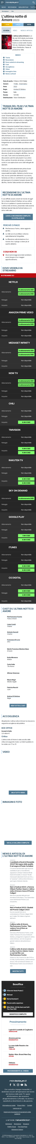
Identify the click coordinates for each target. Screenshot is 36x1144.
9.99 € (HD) (26, 540)
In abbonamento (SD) (26, 290)
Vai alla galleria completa (18, 843)
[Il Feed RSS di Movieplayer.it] (26, 1085)
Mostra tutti (18, 971)
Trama (7, 58)
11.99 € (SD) (26, 449)
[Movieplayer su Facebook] (10, 1085)
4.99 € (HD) (26, 595)
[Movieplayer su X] (14, 1085)
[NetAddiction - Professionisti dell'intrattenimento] (22, 1120)
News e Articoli (27, 30)
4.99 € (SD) (26, 591)
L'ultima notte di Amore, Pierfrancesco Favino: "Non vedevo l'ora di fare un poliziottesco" (20, 927)
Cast (7, 64)
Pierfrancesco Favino (14, 617)
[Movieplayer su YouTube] (22, 1085)
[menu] (2, 2)
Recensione (9, 60)
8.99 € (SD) (26, 479)
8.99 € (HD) (26, 422)
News (4, 7)
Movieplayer (5, 11)
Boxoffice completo (18, 1014)
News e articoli (10, 74)
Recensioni (12, 7)
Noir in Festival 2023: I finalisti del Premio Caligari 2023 (21, 908)
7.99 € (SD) (26, 536)
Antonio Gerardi (12, 632)
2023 (15, 86)
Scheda (6, 30)
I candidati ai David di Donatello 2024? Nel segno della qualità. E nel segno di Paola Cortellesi (22, 864)
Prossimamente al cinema (18, 1071)
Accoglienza (9, 67)
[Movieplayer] (18, 1081)
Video (15, 30)
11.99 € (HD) (26, 453)
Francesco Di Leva (13, 640)
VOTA (29, 24)
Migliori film (23, 7)
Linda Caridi (11, 624)
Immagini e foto (10, 71)
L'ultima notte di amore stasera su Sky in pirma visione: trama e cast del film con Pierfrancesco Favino (22, 952)
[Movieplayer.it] (12, 2)
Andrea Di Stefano (20, 89)
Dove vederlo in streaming (14, 62)
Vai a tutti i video (18, 793)
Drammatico (23, 84)
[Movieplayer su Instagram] (18, 1085)
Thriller (16, 84)
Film (12, 11)
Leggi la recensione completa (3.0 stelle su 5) (18, 217)
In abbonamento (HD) (26, 294)
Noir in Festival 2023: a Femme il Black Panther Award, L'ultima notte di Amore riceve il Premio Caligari (22, 890)
